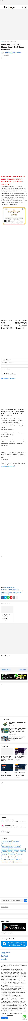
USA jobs (16, 851)
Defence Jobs (4, 955)
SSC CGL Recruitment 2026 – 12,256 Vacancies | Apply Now (20, 758)
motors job (4, 856)
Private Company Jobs (7, 846)
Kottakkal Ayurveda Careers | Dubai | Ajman (17, 723)
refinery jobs (5, 862)
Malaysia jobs (16, 841)
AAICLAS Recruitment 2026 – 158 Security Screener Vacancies (20, 774)
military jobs (12, 854)
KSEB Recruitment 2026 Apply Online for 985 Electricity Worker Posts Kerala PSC (7, 758)
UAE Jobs (10, 851)
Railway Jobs (4, 958)
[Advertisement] (14, 24)
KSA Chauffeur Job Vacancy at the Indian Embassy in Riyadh (17, 737)
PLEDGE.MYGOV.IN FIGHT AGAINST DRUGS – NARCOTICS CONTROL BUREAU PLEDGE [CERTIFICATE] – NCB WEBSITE (12, 592)
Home (2, 41)
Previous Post (6, 669)
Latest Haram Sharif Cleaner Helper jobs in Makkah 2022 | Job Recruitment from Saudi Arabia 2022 (17, 730)
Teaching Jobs (4, 956)
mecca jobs (23, 851)
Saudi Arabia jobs (13, 849)
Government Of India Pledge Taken (10, 589)
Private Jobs (4, 959)
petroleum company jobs (7, 859)
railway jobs (18, 859)
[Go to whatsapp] (24, 1016)
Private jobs (17, 846)
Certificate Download (10, 41)
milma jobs (19, 854)
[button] (2, 7)
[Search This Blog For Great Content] (12, 900)
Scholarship (22, 849)
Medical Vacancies (5, 952)
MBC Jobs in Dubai (6, 841)
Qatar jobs (4, 849)
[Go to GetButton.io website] (24, 1019)
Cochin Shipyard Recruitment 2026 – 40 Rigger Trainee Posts (6, 774)
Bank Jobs (3, 953)
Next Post (22, 669)
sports (11, 862)
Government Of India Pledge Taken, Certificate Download (6, 616)
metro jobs (4, 854)
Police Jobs (14, 843)
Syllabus (4, 851)
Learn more (10, 1015)
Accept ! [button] (5, 1018)
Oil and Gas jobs (5, 843)
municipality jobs (13, 856)
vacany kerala (18, 862)
